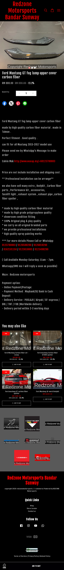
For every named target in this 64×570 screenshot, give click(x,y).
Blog (32, 506)
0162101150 (10, 249)
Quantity (5, 92)
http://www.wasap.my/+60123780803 (34, 161)
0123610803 (25, 249)
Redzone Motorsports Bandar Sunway (22, 11)
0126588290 (25, 244)
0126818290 (41, 244)
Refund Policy (45, 556)
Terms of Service (20, 556)
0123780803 (9, 244)
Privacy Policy (33, 556)
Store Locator (32, 508)
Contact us (32, 511)
